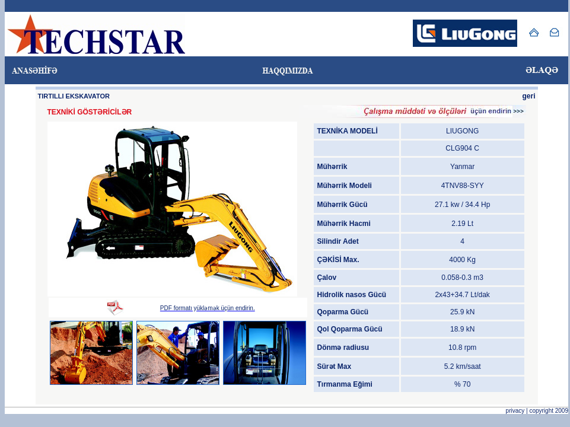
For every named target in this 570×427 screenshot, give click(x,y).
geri (528, 96)
